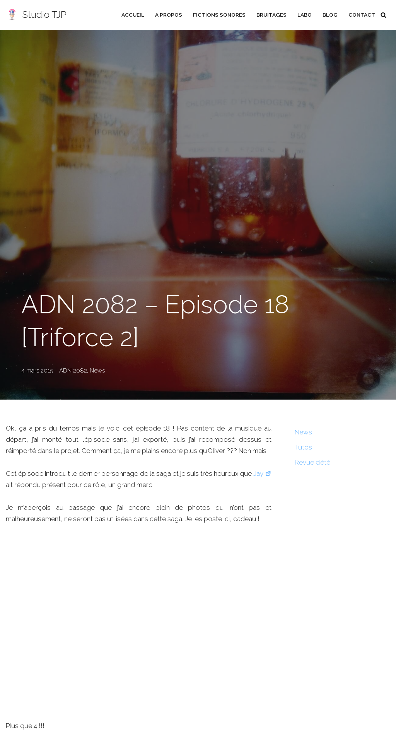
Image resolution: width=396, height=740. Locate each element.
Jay (262, 473)
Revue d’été (312, 462)
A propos (168, 15)
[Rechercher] (383, 15)
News (97, 370)
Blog (330, 15)
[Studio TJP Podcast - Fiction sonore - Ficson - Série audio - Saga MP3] (36, 15)
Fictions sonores (219, 15)
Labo (304, 15)
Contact (361, 15)
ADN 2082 (73, 370)
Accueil (132, 15)
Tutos (303, 447)
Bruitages (271, 15)
